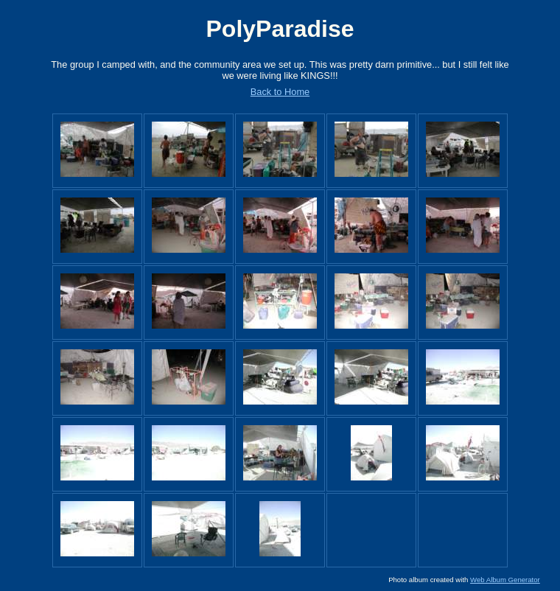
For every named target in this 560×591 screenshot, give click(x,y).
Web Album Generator (505, 580)
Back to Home (280, 91)
